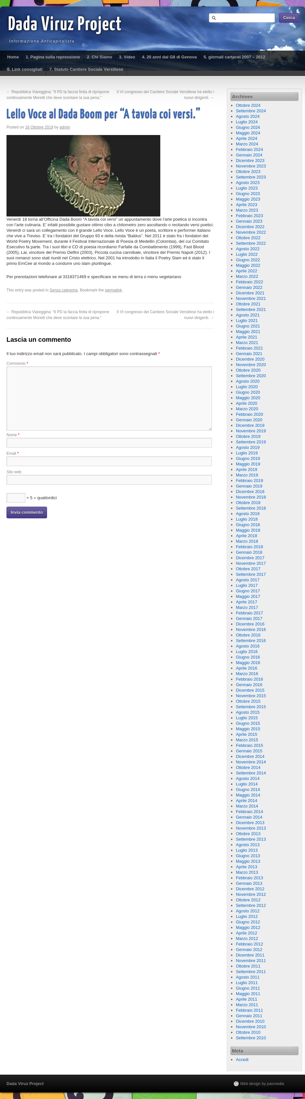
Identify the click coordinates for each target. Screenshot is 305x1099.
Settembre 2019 (251, 441)
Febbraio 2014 (249, 811)
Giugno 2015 (248, 723)
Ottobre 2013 (248, 833)
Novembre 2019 (251, 430)
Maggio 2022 (248, 265)
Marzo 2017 (247, 607)
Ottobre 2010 (248, 1032)
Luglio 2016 (247, 651)
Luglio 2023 (247, 188)
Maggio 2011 (248, 993)
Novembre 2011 (251, 960)
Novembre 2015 (251, 695)
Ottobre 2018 (248, 502)
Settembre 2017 (251, 574)
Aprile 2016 (246, 668)
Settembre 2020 (251, 375)
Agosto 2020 (248, 381)
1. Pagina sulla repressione (53, 57)
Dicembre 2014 (250, 756)
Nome (12, 435)
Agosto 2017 (248, 579)
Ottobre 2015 (248, 701)
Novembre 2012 (251, 894)
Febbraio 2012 (249, 944)
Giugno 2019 (248, 458)
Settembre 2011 (251, 971)
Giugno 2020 (248, 392)
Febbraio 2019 (249, 480)
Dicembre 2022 (250, 226)
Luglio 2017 (247, 585)
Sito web (13, 472)
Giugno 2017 (248, 590)
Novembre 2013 (251, 828)
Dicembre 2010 (250, 1021)
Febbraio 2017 (249, 613)
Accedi (242, 1059)
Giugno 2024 (248, 127)
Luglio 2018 (247, 519)
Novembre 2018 (251, 497)
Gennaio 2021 (249, 353)
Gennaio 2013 (249, 883)
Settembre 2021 (251, 309)
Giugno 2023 (248, 193)
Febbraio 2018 (249, 546)
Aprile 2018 (246, 535)
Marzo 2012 (247, 938)
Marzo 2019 (247, 475)
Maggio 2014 (248, 795)
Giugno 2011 (248, 988)
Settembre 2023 (251, 177)
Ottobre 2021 (248, 304)
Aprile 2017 (246, 601)
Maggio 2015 (248, 728)
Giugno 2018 (248, 524)
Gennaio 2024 (249, 155)
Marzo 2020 (247, 408)
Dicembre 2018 (250, 491)
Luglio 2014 (247, 784)
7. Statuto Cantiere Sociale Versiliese (86, 69)
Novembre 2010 (251, 1026)
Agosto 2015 (248, 712)
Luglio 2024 (247, 121)
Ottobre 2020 (248, 370)
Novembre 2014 (251, 761)
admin (65, 127)
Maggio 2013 (248, 861)
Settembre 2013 (251, 839)
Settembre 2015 (251, 706)
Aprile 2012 (246, 933)
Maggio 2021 (248, 331)
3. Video (127, 57)
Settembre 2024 (251, 110)
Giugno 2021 (248, 326)
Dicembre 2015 (250, 690)
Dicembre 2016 (250, 624)
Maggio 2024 (248, 132)
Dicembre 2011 (250, 955)
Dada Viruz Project (65, 25)
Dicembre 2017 (250, 557)
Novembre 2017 (251, 563)
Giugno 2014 (248, 789)
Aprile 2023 (246, 204)
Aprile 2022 (246, 270)
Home (13, 57)
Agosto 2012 (248, 910)
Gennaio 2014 (249, 817)
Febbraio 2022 (249, 281)
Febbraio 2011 (249, 1010)
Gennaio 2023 (249, 221)
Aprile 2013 (246, 866)
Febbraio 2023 (249, 215)
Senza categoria (64, 290)
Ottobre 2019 (248, 436)
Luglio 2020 (247, 386)
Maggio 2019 (248, 464)
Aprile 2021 (246, 337)
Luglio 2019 (247, 453)
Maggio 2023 (248, 199)
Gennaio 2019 (249, 486)
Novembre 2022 (251, 232)
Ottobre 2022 (248, 237)
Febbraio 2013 (249, 877)
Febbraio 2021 (249, 348)
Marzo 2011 (247, 1004)
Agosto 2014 (248, 778)
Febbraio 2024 (249, 149)
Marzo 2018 (247, 541)
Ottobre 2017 (248, 568)
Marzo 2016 (247, 673)
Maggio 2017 (248, 596)
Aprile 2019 (246, 469)
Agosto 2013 (248, 844)
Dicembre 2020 (250, 359)
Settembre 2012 (251, 905)
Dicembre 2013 (250, 822)
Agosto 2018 (248, 513)
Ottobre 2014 (248, 767)
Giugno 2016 (248, 657)
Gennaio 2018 (249, 552)
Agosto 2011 (248, 977)
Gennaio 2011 (249, 1015)
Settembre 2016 (251, 640)
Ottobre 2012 (248, 899)
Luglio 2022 (247, 254)
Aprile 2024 (246, 138)
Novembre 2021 (251, 298)
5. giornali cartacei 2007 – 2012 (234, 57)
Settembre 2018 (251, 508)
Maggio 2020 (248, 397)
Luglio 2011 (247, 982)
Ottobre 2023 (248, 171)
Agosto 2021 (248, 315)
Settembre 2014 (251, 773)
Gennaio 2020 (249, 419)
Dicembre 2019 (250, 425)
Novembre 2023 (251, 166)
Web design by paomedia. (262, 1083)
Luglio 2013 (247, 850)
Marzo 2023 (247, 210)
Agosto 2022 (248, 248)
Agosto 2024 (248, 116)
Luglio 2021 (247, 320)
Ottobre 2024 (248, 105)
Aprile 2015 (246, 734)
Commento (17, 363)
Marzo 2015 (247, 739)
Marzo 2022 (247, 276)
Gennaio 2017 (249, 618)
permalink (113, 290)
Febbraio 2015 (249, 745)
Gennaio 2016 (249, 684)
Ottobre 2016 (248, 635)
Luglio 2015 (247, 717)
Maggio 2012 (248, 927)
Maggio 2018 (248, 530)
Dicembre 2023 (250, 160)
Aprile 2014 (246, 800)
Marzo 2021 (247, 342)
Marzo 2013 (247, 872)
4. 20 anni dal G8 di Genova (169, 57)
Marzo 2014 (247, 806)
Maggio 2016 (248, 662)
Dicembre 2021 (250, 292)
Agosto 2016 (248, 646)
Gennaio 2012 (249, 949)
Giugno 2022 (248, 259)
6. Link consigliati (25, 69)
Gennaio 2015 (249, 750)
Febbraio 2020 (249, 414)
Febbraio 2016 (249, 679)
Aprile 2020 (246, 403)
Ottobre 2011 (248, 966)
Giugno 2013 (248, 855)
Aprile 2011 (246, 999)
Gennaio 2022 (249, 287)
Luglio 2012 (247, 916)
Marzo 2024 (247, 144)
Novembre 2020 (251, 364)
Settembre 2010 (251, 1037)
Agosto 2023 (248, 182)
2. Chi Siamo (99, 57)
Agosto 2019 (248, 447)
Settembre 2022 (251, 243)
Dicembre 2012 (250, 888)
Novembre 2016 (251, 629)
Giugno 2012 (248, 922)
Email (12, 453)
